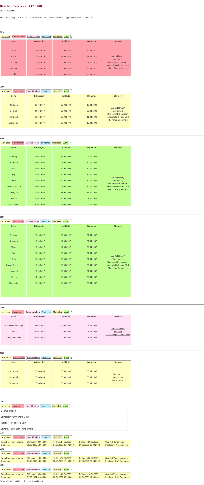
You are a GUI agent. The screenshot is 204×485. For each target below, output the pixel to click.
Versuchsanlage (120, 458)
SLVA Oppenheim (122, 461)
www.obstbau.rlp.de (37, 481)
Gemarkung (118, 442)
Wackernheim (122, 445)
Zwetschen (46, 37)
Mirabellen (58, 37)
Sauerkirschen (33, 37)
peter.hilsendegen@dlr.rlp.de (13, 481)
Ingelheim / (110, 445)
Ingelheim (110, 461)
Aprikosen (5, 37)
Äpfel (66, 37)
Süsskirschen (19, 91)
